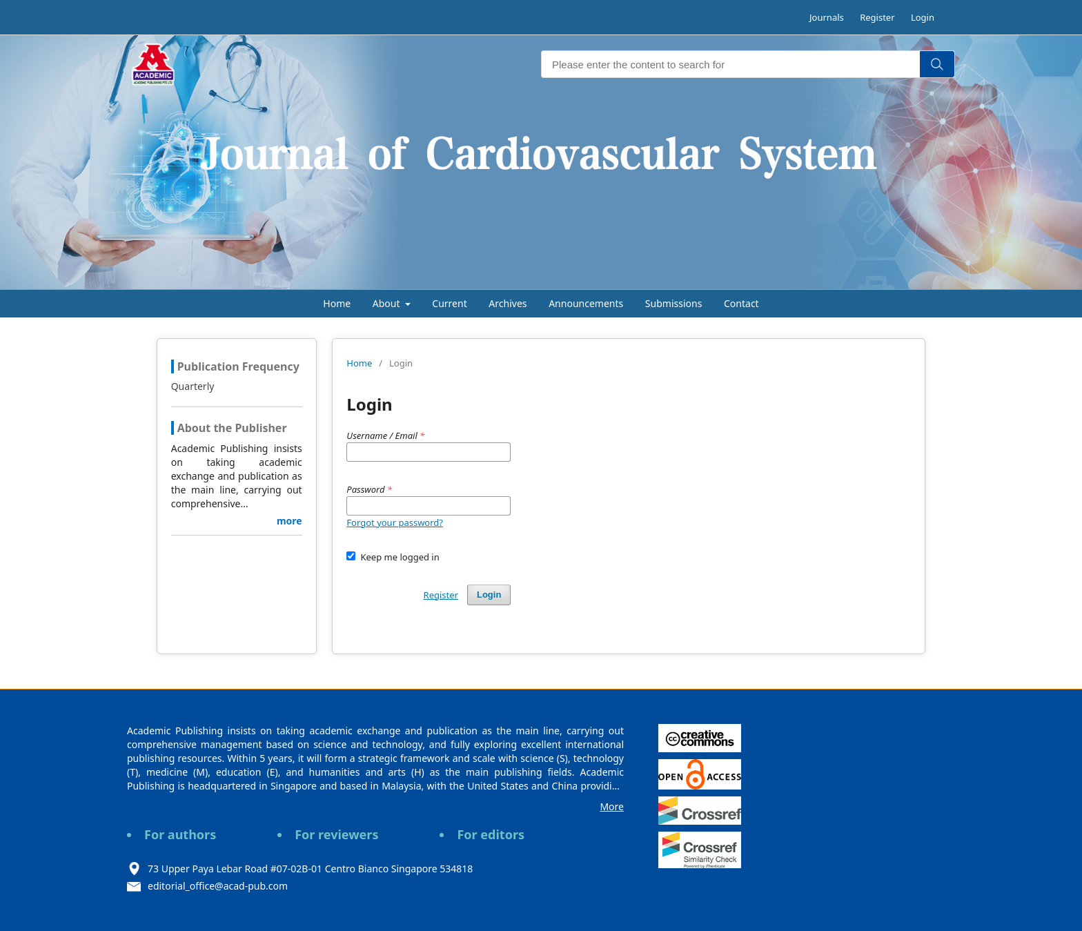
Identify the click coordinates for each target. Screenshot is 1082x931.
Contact (741, 303)
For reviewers (336, 834)
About (387, 303)
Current (449, 303)
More (612, 806)
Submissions (673, 303)
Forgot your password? (394, 522)
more (289, 520)
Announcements (586, 303)
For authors (180, 834)
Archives (508, 303)
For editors (490, 834)
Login (922, 17)
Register (877, 17)
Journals (826, 17)
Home (337, 303)
